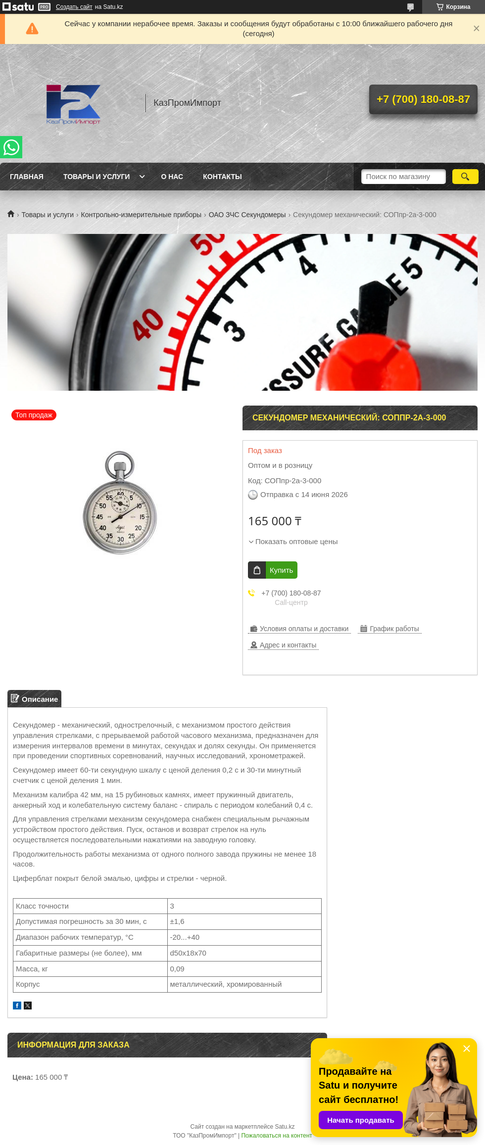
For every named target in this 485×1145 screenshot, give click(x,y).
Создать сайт (74, 6)
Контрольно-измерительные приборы (141, 215)
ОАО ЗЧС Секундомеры (247, 215)
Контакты (222, 177)
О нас (172, 177)
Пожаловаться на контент (276, 1135)
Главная (27, 177)
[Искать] (465, 176)
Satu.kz (284, 1126)
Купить (281, 570)
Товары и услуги (96, 177)
